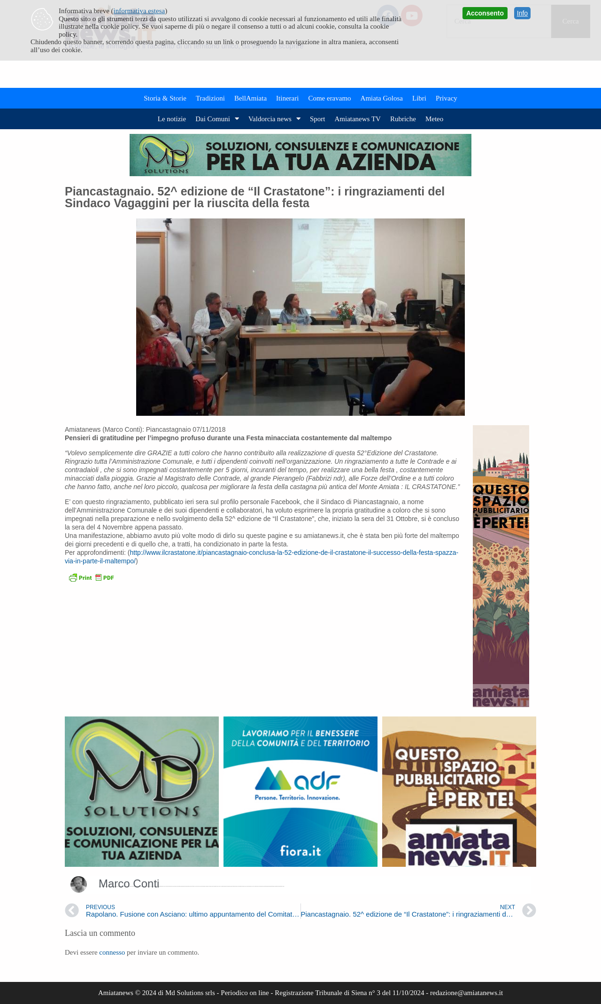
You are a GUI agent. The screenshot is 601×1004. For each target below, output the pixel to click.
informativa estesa (139, 11)
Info (522, 13)
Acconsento (485, 13)
